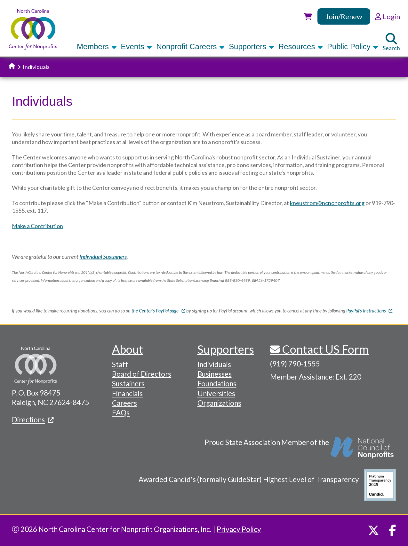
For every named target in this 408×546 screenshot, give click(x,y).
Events (136, 46)
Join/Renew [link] (343, 16)
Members (96, 46)
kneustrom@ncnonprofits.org (327, 202)
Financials (127, 393)
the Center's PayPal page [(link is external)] (158, 310)
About (127, 349)
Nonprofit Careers (190, 46)
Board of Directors (141, 374)
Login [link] (387, 16)
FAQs (121, 412)
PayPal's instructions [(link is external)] (369, 310)
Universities (216, 393)
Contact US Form (324, 349)
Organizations (219, 403)
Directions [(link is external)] (32, 419)
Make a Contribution (37, 225)
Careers (124, 403)
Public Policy (352, 46)
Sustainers (128, 383)
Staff (120, 364)
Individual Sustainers (103, 256)
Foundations (216, 383)
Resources (300, 46)
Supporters (251, 46)
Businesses (214, 374)
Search (391, 42)
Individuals (214, 364)
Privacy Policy (239, 529)
